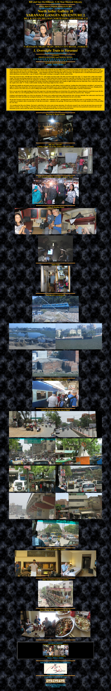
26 (55, 60)
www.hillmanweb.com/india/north (63, 8)
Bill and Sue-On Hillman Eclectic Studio (55, 685)
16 (68, 59)
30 (64, 60)
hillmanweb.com (55, 686)
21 (44, 60)
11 (56, 59)
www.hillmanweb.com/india (46, 8)
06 (45, 59)
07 (47, 59)
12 (58, 59)
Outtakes (61, 64)
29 (62, 60)
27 (57, 60)
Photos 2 (55, 64)
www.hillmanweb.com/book (55, 3)
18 (72, 59)
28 (59, 60)
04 (41, 59)
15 (65, 59)
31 (66, 60)
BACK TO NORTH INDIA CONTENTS (55, 662)
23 (48, 60)
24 (50, 60)
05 (43, 59)
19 (74, 59)
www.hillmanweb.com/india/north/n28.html (55, 53)
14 (63, 59)
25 (53, 60)
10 (54, 59)
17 (70, 59)
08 (50, 59)
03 (38, 59)
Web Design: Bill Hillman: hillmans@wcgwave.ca (55, 684)
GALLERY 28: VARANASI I (55, 643)
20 (77, 59)
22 (46, 60)
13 (61, 59)
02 (36, 59)
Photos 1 (49, 64)
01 (34, 59)
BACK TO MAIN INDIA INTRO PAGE (55, 677)
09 (52, 59)
